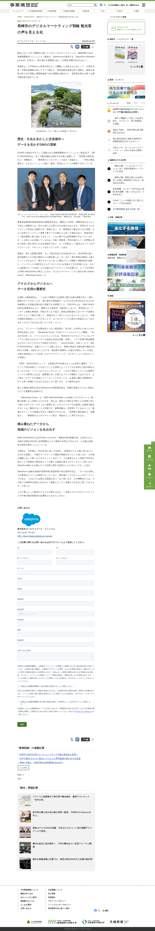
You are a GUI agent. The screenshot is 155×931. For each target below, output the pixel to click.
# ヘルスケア (18, 11)
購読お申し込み (27, 893)
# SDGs (119, 11)
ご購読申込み (132, 5)
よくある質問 (26, 905)
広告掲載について (55, 890)
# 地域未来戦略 (69, 11)
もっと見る (23, 767)
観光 (19, 779)
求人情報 (51, 893)
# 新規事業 (52, 11)
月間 (143, 103)
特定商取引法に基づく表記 (58, 908)
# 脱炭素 (85, 11)
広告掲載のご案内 (116, 5)
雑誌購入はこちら (28, 901)
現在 (129, 103)
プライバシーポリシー (57, 901)
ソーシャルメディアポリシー (59, 905)
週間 (136, 103)
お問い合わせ (26, 908)
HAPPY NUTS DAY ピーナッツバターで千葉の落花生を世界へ (49, 754)
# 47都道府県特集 (35, 11)
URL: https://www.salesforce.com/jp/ (34, 536)
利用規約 (51, 897)
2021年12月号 (88, 41)
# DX (103, 11)
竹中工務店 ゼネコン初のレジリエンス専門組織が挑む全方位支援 (50, 758)
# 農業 (136, 11)
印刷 (85, 47)
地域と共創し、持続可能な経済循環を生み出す (41, 762)
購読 (105, 910)
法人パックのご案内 (29, 897)
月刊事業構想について (29, 890)
